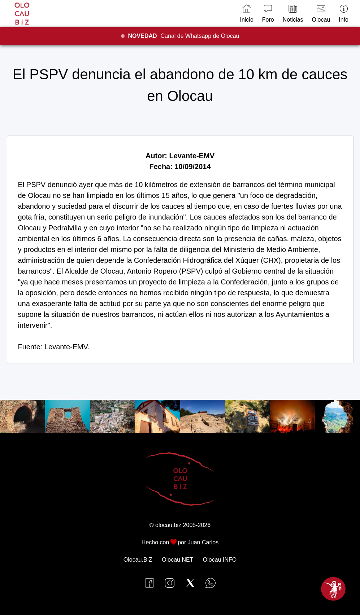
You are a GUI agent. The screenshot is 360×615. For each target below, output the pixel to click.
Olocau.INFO (220, 560)
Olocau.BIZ (137, 560)
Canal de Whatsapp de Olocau (183, 36)
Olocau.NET (177, 560)
